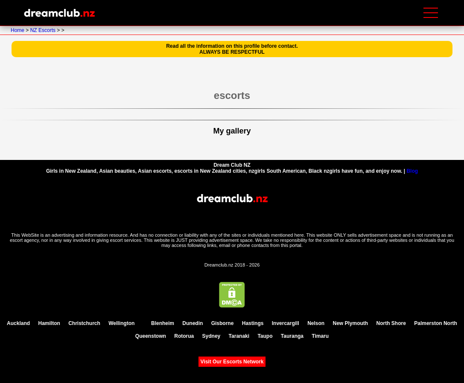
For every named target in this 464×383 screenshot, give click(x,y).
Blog (412, 171)
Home (18, 30)
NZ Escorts (43, 30)
